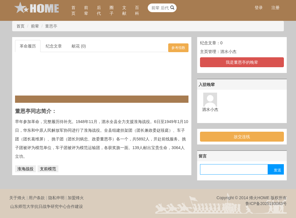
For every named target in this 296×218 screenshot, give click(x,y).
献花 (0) (79, 46)
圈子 (112, 10)
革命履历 (28, 46)
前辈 (86, 10)
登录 (259, 7)
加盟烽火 (76, 197)
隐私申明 (56, 197)
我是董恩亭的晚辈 (242, 62)
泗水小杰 (228, 51)
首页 (73, 10)
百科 (137, 10)
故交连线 (242, 136)
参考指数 (178, 48)
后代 (99, 10)
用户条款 (37, 197)
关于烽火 (17, 197)
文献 (124, 10)
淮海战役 (25, 168)
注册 (275, 7)
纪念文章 (54, 46)
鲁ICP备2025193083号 (266, 203)
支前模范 (48, 168)
